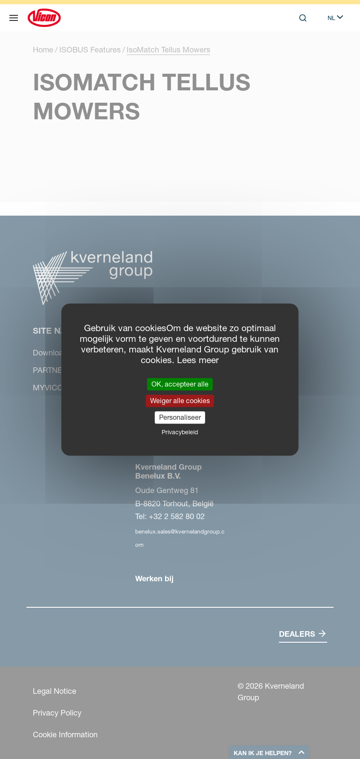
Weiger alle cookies (180, 400)
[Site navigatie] (13, 18)
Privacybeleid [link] (180, 432)
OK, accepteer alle (180, 384)
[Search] (303, 18)
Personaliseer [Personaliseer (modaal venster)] (180, 417)
